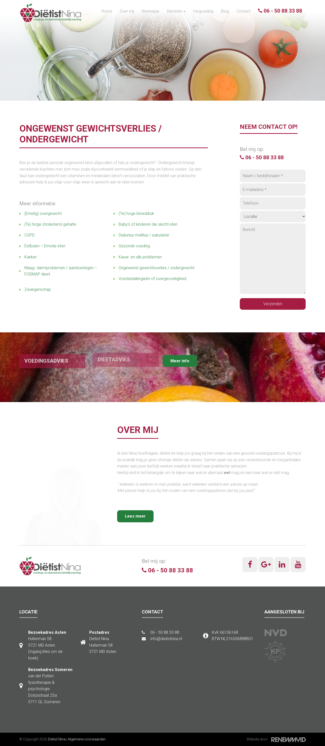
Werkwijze (150, 11)
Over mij (127, 11)
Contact (244, 11)
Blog (225, 11)
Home (106, 11)
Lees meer (135, 516)
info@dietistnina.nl (162, 638)
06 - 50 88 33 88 (280, 11)
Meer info (179, 361)
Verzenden (272, 303)
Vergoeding (203, 11)
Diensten (176, 11)
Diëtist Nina (57, 739)
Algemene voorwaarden (87, 739)
